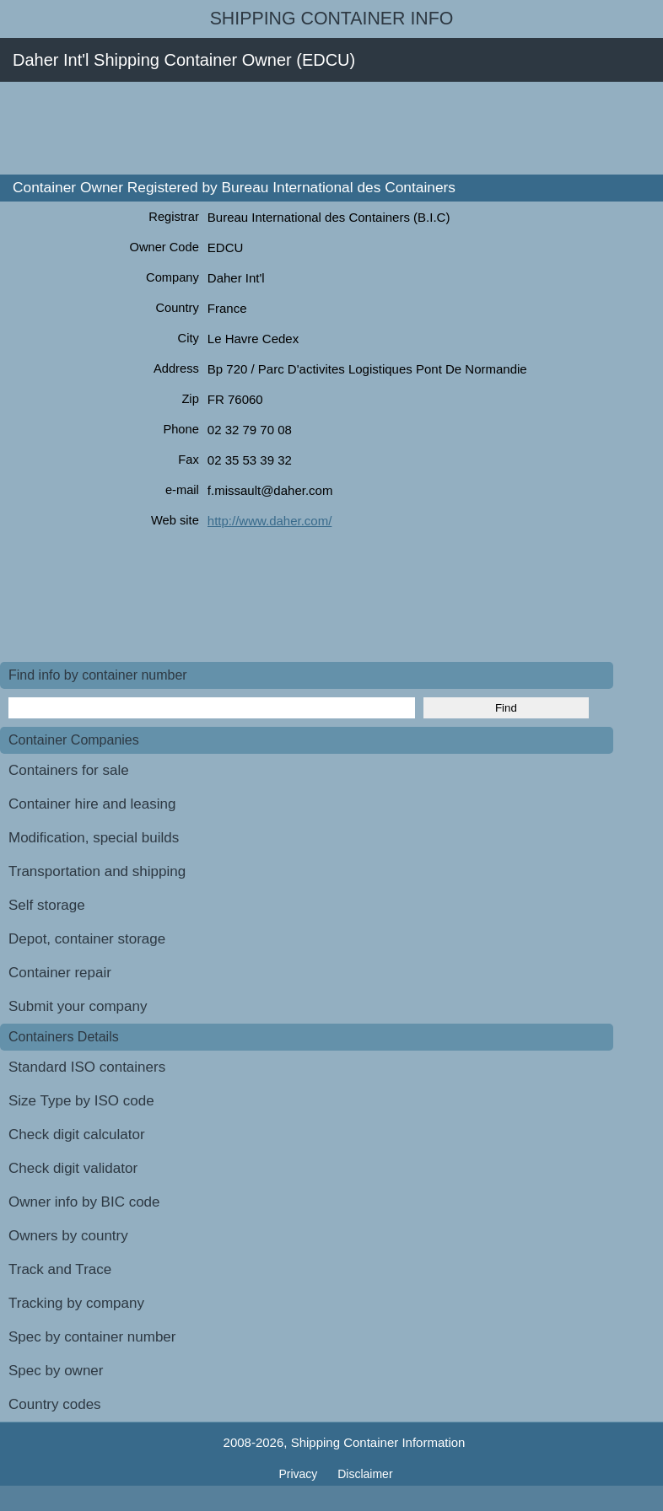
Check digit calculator (76, 1135)
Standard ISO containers (86, 1067)
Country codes (54, 1404)
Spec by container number (91, 1337)
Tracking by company (76, 1303)
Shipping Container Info (332, 18)
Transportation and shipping (97, 871)
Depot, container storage (86, 939)
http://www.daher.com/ (270, 521)
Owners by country (68, 1236)
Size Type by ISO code (81, 1101)
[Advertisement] (307, 128)
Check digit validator (72, 1168)
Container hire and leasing (91, 804)
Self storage (46, 905)
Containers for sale (68, 770)
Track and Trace (59, 1269)
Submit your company (77, 1006)
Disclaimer (364, 1474)
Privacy (299, 1474)
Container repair (59, 973)
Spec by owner (55, 1371)
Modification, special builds (93, 838)
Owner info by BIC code (84, 1202)
